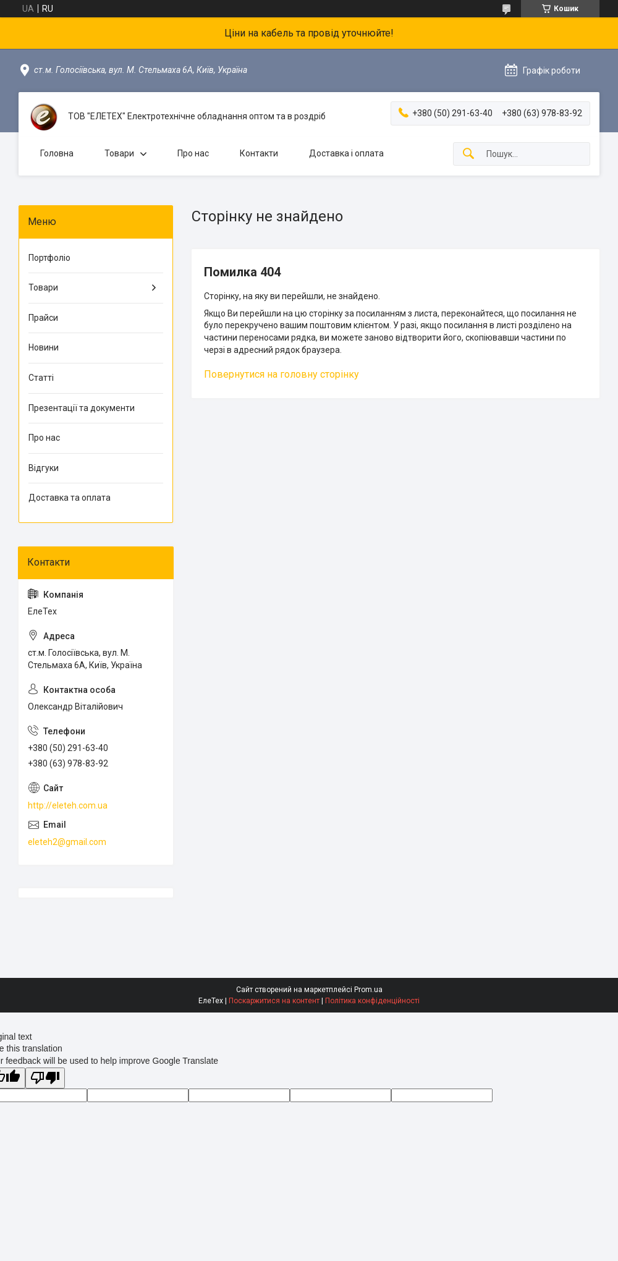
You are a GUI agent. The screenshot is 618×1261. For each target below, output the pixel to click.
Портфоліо (49, 258)
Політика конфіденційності (372, 1000)
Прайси (43, 318)
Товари (119, 153)
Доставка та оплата (69, 498)
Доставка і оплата (346, 153)
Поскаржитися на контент (274, 1000)
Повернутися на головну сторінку (281, 374)
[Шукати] (468, 154)
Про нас (193, 153)
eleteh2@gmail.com (67, 842)
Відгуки (43, 468)
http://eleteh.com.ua (68, 805)
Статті (41, 378)
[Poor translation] (45, 1078)
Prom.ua (368, 989)
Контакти (259, 153)
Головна (57, 153)
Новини (43, 347)
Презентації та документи (81, 408)
